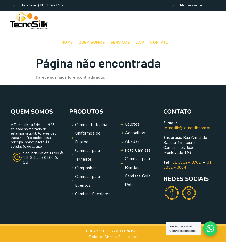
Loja (140, 42)
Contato (159, 42)
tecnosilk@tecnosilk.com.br (187, 127)
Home (67, 42)
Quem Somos (91, 42)
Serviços (120, 42)
